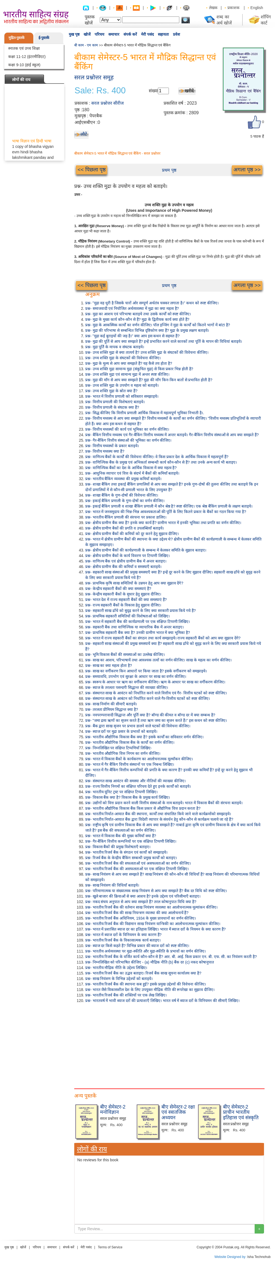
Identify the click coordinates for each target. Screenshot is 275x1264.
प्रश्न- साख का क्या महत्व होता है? (108, 665)
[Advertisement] (95, 1044)
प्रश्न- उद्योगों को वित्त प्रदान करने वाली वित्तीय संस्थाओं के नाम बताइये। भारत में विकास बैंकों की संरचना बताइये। (164, 803)
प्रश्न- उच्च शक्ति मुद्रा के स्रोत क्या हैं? (111, 391)
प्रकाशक (233, 7)
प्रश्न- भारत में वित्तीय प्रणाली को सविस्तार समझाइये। (121, 396)
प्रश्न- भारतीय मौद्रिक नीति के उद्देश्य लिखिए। (116, 967)
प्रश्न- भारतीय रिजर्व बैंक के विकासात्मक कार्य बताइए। (123, 940)
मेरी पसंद (147, 34)
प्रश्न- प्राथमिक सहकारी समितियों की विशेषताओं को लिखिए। (127, 616)
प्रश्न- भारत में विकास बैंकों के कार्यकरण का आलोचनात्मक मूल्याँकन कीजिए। (139, 759)
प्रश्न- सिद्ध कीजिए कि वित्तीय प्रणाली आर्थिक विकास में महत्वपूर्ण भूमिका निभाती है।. (144, 413)
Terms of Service (110, 1247)
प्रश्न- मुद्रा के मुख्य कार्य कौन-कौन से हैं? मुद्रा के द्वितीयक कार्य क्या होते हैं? (137, 319)
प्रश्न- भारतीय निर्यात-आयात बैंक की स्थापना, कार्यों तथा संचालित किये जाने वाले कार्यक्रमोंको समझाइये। (158, 814)
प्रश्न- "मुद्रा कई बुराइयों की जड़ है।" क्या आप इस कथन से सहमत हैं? (132, 336)
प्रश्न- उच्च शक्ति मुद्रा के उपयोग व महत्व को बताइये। (122, 385)
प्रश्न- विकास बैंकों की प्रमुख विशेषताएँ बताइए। (117, 847)
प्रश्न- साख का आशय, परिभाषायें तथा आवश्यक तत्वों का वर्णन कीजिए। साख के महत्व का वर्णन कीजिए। (158, 660)
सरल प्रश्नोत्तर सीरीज (107, 103)
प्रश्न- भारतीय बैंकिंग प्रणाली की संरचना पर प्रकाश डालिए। (125, 517)
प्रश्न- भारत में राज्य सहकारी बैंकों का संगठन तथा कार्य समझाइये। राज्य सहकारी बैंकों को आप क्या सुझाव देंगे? (162, 638)
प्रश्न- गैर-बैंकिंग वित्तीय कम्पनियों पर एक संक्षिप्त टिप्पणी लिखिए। (130, 841)
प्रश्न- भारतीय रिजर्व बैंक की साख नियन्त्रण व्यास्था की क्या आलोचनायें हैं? (136, 913)
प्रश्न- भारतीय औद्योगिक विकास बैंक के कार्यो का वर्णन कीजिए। (129, 742)
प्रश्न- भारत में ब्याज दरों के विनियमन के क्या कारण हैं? (123, 934)
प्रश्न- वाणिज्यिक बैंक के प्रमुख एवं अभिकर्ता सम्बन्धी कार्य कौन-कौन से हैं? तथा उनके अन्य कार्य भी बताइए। (161, 462)
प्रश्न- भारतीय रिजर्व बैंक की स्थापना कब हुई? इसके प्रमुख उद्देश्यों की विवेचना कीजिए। (145, 984)
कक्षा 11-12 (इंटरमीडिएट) (27, 56)
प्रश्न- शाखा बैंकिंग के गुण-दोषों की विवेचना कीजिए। (121, 495)
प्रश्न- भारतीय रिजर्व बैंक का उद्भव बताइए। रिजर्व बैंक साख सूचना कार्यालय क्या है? (143, 973)
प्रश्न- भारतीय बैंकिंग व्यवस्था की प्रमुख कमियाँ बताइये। (123, 479)
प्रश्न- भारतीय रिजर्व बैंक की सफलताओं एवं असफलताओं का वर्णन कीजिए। (138, 863)
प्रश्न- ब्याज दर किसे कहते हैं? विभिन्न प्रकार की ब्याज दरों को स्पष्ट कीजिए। (137, 945)
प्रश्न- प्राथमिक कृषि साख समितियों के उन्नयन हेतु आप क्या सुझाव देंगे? (134, 583)
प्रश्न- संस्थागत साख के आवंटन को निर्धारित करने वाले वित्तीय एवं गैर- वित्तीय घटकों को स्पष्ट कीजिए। (156, 693)
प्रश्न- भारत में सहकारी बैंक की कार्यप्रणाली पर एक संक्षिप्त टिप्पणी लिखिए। (137, 621)
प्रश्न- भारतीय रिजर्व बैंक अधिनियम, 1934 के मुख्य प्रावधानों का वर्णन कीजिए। (140, 918)
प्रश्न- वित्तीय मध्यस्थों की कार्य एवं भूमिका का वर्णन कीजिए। (127, 429)
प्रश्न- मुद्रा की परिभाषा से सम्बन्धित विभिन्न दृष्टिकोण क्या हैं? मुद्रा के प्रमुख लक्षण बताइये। (147, 330)
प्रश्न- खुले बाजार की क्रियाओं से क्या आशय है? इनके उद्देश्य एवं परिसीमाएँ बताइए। (142, 896)
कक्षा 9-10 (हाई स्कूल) (24, 65)
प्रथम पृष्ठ (169, 170)
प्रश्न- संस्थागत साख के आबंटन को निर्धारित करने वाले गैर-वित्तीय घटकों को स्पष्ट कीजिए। (147, 698)
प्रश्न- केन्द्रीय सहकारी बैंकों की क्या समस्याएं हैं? (118, 588)
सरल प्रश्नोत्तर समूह (94, 77)
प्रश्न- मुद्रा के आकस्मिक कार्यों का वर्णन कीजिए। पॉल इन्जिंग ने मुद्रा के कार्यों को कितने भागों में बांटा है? (157, 325)
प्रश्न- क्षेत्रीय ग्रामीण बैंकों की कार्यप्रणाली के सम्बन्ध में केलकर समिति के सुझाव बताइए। (145, 550)
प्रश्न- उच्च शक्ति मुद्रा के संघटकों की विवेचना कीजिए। (123, 358)
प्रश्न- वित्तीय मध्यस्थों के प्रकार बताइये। (112, 446)
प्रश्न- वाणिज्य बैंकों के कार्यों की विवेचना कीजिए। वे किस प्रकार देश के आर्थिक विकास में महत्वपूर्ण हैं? (157, 457)
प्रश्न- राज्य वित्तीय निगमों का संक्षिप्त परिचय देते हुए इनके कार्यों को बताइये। (138, 786)
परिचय (99, 34)
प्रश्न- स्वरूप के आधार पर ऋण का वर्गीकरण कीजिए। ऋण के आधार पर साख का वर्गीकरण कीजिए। (155, 682)
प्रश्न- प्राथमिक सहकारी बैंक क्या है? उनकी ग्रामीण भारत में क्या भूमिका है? (137, 632)
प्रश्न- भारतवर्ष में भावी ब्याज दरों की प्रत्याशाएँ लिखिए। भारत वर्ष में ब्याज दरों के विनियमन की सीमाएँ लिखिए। (162, 1000)
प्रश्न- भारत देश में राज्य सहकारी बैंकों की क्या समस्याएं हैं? (126, 599)
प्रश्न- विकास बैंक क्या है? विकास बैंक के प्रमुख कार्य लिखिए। (127, 797)
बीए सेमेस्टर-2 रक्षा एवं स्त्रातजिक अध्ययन (178, 1112)
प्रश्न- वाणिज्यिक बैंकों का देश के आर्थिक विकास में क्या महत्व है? (131, 468)
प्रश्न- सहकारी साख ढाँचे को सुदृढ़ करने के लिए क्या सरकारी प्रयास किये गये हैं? (140, 610)
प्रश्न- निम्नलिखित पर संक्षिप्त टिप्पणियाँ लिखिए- (118, 748)
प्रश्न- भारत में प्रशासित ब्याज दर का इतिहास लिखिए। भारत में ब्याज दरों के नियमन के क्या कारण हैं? (155, 929)
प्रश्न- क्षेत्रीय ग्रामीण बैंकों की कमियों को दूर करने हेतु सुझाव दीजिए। (132, 533)
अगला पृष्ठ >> (247, 169)
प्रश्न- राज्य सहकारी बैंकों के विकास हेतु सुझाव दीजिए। (123, 605)
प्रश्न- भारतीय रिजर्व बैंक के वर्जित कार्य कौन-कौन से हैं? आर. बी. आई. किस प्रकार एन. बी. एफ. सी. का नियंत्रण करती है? (171, 956)
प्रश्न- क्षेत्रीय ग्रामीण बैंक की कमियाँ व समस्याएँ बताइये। (123, 566)
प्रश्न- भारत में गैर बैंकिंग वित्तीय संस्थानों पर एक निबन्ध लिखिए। (129, 764)
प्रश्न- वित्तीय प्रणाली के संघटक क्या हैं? (112, 407)
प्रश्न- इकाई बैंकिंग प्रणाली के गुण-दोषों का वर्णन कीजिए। (124, 501)
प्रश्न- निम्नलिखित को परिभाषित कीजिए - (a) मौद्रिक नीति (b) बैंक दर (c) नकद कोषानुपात (149, 962)
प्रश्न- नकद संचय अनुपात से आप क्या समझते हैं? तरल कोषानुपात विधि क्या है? (140, 902)
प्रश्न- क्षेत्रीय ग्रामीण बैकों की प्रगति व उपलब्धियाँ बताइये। (124, 528)
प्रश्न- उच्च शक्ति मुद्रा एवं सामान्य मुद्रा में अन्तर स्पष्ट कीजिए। (127, 374)
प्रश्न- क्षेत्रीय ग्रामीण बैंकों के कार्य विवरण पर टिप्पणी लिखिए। (127, 555)
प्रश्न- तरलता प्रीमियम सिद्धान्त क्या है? (111, 709)
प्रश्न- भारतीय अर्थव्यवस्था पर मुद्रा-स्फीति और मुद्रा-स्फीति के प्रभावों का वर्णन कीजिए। (145, 951)
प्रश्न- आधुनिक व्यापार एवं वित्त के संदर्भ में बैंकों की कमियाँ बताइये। (132, 473)
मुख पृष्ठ (74, 34)
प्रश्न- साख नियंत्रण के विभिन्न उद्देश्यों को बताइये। (119, 978)
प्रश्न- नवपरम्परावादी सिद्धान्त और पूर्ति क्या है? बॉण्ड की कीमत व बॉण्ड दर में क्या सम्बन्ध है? (150, 715)
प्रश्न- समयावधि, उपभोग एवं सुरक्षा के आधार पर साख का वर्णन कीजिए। (135, 676)
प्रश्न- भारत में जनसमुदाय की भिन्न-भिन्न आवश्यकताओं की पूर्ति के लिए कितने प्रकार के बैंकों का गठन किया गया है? (165, 512)
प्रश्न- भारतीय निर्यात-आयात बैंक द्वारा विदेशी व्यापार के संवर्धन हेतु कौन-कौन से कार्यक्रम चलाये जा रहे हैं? (159, 819)
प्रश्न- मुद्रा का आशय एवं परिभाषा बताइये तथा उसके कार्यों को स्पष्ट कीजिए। (138, 314)
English (257, 7)
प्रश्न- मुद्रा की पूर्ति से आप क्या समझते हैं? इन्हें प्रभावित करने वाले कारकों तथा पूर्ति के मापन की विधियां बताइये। (163, 341)
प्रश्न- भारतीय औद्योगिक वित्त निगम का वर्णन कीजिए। (122, 753)
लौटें (84, 134)
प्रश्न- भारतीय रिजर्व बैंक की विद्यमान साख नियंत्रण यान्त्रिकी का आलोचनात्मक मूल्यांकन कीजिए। (152, 923)
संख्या (153, 90)
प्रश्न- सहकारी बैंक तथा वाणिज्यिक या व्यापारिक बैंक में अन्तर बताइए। (134, 627)
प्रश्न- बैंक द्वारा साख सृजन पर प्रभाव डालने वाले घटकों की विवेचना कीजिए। (137, 726)
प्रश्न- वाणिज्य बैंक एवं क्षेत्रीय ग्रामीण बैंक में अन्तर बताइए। (125, 561)
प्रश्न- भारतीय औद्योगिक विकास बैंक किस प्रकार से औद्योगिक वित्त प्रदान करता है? (142, 808)
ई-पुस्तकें (43, 38)
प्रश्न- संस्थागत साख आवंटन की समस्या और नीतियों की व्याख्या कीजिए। (135, 781)
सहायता (163, 34)
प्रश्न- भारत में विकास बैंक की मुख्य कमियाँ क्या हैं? (120, 836)
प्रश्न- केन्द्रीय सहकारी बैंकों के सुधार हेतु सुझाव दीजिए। (123, 594)
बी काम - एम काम (86, 45)
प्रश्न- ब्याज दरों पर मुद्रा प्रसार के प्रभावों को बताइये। (121, 731)
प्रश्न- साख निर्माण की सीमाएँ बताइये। (111, 704)
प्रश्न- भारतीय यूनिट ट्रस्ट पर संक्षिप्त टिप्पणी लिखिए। (121, 792)
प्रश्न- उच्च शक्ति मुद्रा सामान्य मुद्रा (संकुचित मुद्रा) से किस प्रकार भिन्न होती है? (139, 369)
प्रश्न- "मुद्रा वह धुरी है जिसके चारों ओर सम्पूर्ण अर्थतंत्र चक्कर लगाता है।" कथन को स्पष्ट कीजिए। (152, 303)
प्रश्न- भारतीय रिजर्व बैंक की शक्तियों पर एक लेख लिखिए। (126, 995)
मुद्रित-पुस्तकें (16, 38)
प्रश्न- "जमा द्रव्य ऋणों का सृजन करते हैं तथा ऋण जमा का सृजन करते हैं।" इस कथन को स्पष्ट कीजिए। (156, 720)
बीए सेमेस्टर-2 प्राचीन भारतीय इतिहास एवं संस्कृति (240, 1112)
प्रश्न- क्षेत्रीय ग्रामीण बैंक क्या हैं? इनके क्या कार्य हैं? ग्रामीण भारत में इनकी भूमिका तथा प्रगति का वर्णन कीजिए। (163, 522)
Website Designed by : (231, 1257)
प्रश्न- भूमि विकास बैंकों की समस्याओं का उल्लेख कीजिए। (125, 654)
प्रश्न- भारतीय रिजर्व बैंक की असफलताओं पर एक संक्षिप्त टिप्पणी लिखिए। (137, 869)
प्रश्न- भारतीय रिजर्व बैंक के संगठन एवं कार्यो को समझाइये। (126, 852)
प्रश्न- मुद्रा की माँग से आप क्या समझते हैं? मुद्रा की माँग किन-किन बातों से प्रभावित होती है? (148, 380)
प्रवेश (176, 34)
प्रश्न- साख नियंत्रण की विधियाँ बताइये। (112, 885)
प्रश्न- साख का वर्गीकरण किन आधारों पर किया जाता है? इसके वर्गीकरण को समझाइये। (146, 671)
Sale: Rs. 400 (100, 90)
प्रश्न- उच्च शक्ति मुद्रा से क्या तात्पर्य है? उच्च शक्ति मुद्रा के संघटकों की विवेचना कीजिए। (146, 352)
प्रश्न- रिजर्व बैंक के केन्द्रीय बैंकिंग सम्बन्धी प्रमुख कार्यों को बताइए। (131, 858)
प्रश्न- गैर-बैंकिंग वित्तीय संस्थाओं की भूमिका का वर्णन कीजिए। (128, 440)
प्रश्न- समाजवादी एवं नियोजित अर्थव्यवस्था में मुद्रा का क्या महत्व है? (132, 308)
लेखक (213, 7)
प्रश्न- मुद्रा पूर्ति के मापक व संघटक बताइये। (114, 347)
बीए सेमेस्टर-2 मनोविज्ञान (112, 1109)
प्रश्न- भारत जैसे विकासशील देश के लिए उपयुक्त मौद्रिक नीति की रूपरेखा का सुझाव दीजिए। (150, 989)
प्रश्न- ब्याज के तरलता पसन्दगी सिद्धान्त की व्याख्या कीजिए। (126, 687)
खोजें (87, 34)
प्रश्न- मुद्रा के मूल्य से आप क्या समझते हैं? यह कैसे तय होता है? (128, 363)
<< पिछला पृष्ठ (92, 169)
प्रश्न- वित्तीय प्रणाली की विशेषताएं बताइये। (115, 402)
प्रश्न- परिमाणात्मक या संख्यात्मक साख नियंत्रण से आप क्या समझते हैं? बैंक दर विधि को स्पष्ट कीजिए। (156, 891)
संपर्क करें (130, 34)
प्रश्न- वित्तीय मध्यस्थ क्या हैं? (104, 451)
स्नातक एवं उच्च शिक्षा (24, 48)
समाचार (113, 34)
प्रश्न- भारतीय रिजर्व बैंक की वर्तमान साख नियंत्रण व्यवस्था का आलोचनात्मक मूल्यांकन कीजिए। (151, 907)
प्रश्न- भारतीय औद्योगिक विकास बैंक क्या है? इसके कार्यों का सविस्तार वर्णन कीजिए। (144, 737)
